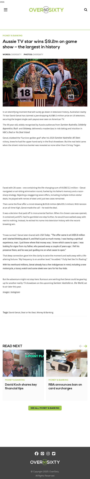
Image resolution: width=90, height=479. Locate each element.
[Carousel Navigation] (82, 366)
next (84, 366)
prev (80, 366)
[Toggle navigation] (6, 10)
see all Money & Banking (45, 428)
